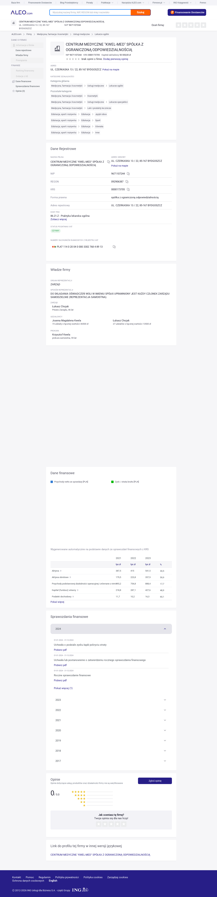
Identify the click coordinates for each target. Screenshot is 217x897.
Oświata (99, 126)
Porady (89, 3)
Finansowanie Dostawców (40, 3)
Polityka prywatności (67, 877)
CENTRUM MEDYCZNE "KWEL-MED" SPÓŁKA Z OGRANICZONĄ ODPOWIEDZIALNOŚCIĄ (100, 854)
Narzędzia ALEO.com (133, 3)
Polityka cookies (93, 877)
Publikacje (107, 3)
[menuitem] (27, 50)
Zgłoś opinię (155, 780)
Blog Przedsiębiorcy (69, 3)
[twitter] (197, 882)
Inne (97, 132)
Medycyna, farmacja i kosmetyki (52, 34)
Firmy (29, 34)
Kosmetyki (92, 96)
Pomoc (203, 3)
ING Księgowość (182, 3)
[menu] (27, 65)
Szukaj (140, 12)
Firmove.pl (159, 3)
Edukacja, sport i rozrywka (63, 114)
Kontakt (16, 877)
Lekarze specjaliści (118, 102)
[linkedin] (186, 882)
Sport (97, 120)
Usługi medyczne (81, 34)
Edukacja (85, 114)
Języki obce (101, 114)
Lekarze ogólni (102, 34)
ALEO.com (16, 34)
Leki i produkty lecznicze (99, 108)
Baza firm (15, 3)
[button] (111, 628)
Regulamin (45, 877)
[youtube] (173, 882)
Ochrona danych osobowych (28, 880)
